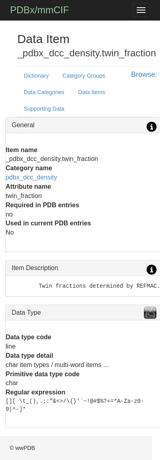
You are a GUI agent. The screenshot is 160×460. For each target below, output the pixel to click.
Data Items (91, 92)
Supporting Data (44, 108)
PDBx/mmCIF (39, 9)
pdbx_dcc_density (31, 177)
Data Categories (44, 92)
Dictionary (36, 75)
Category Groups (83, 75)
